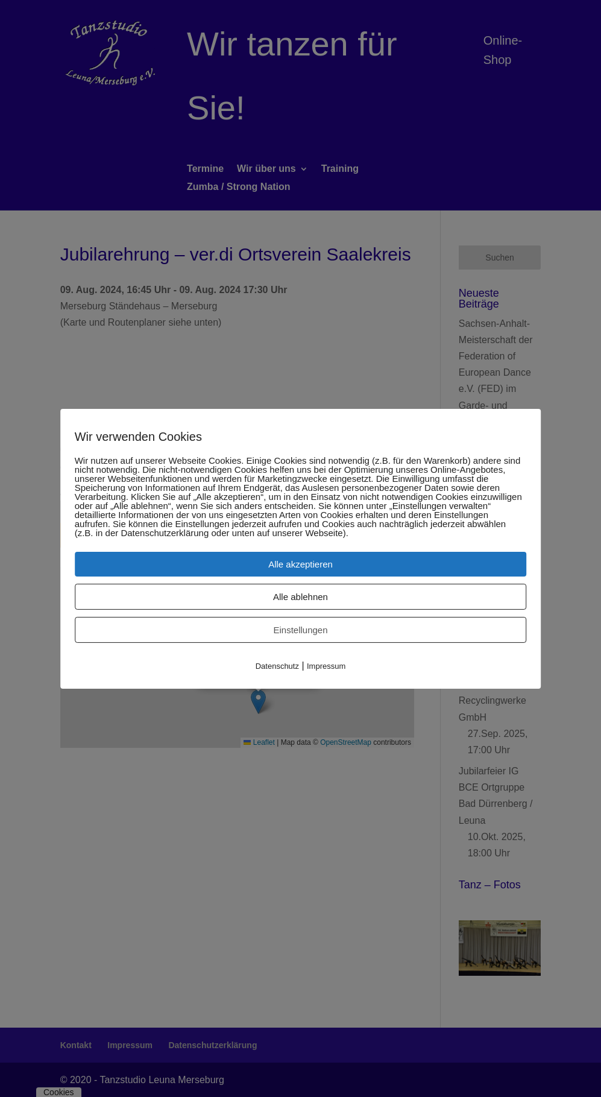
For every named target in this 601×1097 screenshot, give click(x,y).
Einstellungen (300, 629)
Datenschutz (277, 665)
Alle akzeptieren (300, 563)
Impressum (326, 665)
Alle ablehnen (300, 596)
